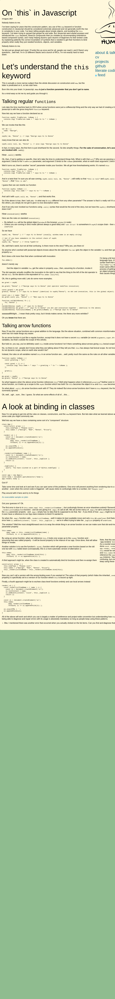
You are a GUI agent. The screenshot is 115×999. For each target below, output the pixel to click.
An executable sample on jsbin (15, 526)
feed (100, 75)
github (100, 66)
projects (102, 61)
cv (97, 57)
